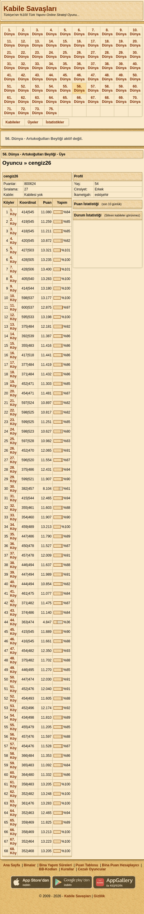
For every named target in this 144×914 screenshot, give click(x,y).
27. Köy (13, 460)
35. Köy (13, 536)
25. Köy (13, 441)
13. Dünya (37, 43)
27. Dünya (93, 55)
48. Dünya (107, 77)
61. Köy (13, 784)
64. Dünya (51, 100)
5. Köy (13, 250)
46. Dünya (79, 77)
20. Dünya (135, 43)
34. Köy (13, 527)
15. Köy (13, 346)
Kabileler (12, 122)
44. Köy (13, 622)
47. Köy (13, 651)
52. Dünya (23, 88)
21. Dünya (9, 55)
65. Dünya (65, 100)
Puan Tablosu (87, 865)
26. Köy (13, 450)
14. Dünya (51, 43)
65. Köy (13, 822)
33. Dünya (37, 66)
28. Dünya (107, 55)
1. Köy (13, 212)
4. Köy (13, 241)
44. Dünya (51, 77)
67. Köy (13, 841)
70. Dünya (135, 100)
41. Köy (13, 593)
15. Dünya (65, 43)
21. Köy (13, 403)
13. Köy (13, 326)
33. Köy (13, 517)
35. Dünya (65, 66)
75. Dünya (51, 111)
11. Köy (13, 307)
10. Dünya (135, 32)
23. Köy (13, 422)
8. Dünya (107, 32)
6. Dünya (79, 32)
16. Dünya (79, 43)
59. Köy (13, 765)
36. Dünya (79, 66)
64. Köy (13, 813)
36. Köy (13, 546)
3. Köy (13, 231)
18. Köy (13, 374)
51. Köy (13, 689)
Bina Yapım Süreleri (55, 865)
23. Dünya (37, 55)
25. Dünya (65, 55)
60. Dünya (135, 88)
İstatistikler (55, 122)
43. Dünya (37, 77)
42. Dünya (23, 77)
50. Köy (13, 679)
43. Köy (13, 613)
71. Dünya (9, 111)
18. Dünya (107, 43)
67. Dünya (93, 100)
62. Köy (13, 794)
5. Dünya (65, 32)
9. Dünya (121, 32)
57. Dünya (93, 88)
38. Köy (13, 565)
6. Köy (13, 260)
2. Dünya (23, 32)
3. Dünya (37, 32)
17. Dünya (93, 43)
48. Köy (13, 660)
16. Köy (13, 355)
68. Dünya (107, 100)
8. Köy (13, 279)
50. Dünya (135, 77)
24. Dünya (51, 55)
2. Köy (13, 222)
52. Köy (13, 698)
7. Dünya (93, 32)
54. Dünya (51, 88)
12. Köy (13, 317)
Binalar (30, 865)
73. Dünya (37, 111)
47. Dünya (93, 77)
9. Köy (13, 288)
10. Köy (13, 298)
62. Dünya (23, 100)
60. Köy (13, 775)
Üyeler (33, 122)
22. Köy (13, 412)
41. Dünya (9, 77)
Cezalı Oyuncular (92, 869)
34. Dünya (51, 66)
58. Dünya (107, 88)
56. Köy (13, 737)
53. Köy (13, 708)
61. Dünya (9, 100)
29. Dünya (121, 55)
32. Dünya (23, 66)
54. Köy (13, 717)
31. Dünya (9, 66)
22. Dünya (23, 55)
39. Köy (13, 574)
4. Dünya (51, 32)
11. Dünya (9, 43)
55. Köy (13, 727)
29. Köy (13, 479)
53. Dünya (37, 88)
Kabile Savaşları (30, 8)
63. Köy (13, 803)
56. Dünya (79, 88)
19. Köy (13, 384)
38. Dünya (107, 66)
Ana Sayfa (11, 865)
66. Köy (13, 832)
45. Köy (13, 632)
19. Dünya (121, 43)
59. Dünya (121, 88)
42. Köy (13, 603)
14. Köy (13, 336)
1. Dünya (9, 32)
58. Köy (13, 756)
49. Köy (13, 670)
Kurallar (67, 869)
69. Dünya (121, 100)
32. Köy (13, 508)
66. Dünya (79, 100)
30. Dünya (135, 55)
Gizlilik (99, 896)
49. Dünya (121, 77)
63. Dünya (37, 100)
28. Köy (13, 470)
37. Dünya (93, 66)
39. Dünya (121, 66)
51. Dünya (9, 88)
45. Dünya (65, 77)
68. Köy (13, 851)
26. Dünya (79, 55)
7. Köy (13, 269)
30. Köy (13, 489)
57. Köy (13, 746)
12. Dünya (23, 43)
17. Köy (13, 365)
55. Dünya (65, 88)
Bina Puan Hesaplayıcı (120, 865)
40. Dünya (135, 66)
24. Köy (13, 431)
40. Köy (13, 584)
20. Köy (13, 393)
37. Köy (13, 555)
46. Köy (13, 641)
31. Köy (13, 498)
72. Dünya (23, 111)
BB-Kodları (48, 869)
